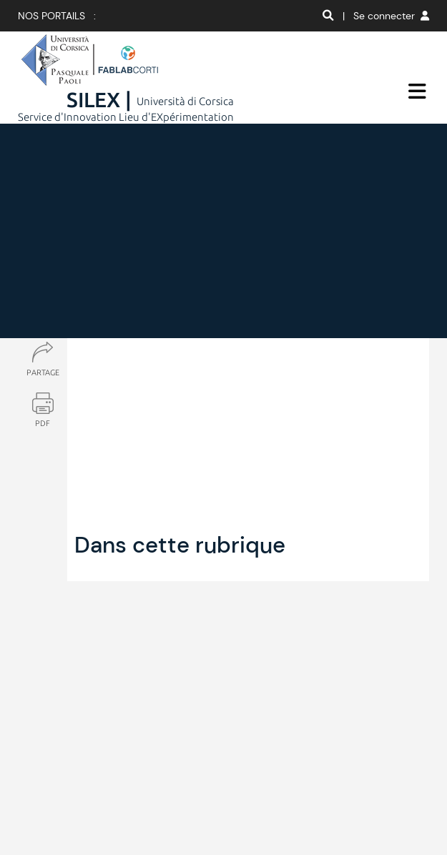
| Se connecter (386, 15)
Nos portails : (57, 15)
